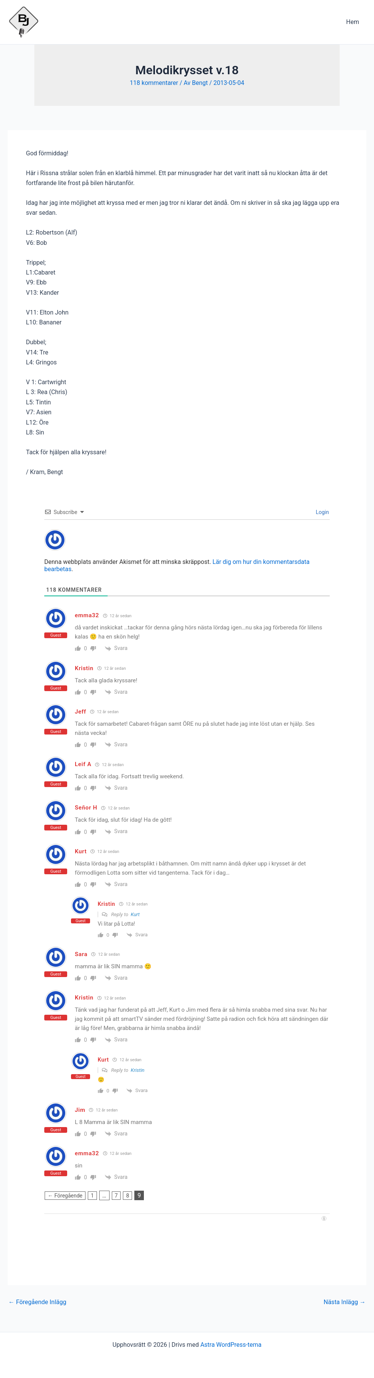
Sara (81, 954)
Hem (353, 22)
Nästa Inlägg (345, 1302)
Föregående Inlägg (37, 1302)
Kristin (138, 1070)
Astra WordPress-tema (230, 1344)
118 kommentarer (154, 82)
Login (321, 512)
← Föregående (65, 1196)
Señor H (86, 807)
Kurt (135, 914)
